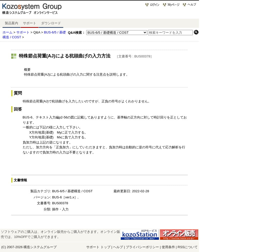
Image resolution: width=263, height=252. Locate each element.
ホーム (7, 32)
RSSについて (188, 247)
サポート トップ (98, 247)
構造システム (33, 247)
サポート (29, 23)
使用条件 (168, 247)
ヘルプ (118, 247)
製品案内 (11, 23)
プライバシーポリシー (143, 247)
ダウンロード (51, 23)
